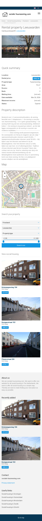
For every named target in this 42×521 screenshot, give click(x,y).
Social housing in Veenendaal (12, 497)
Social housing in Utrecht (10, 507)
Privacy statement (8, 483)
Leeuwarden (34, 21)
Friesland (25, 21)
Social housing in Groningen (11, 494)
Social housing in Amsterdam (12, 500)
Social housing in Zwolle (10, 504)
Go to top (21, 518)
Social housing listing (14, 21)
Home (3, 21)
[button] (5, 46)
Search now (21, 245)
